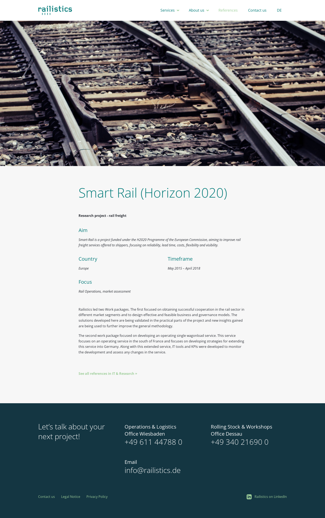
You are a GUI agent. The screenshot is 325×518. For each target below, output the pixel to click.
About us (196, 10)
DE (279, 10)
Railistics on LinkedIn (267, 497)
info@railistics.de (153, 470)
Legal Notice (70, 496)
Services (167, 10)
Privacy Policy (97, 496)
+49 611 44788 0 (153, 442)
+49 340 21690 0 (240, 442)
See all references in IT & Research (106, 373)
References (228, 10)
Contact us (257, 10)
